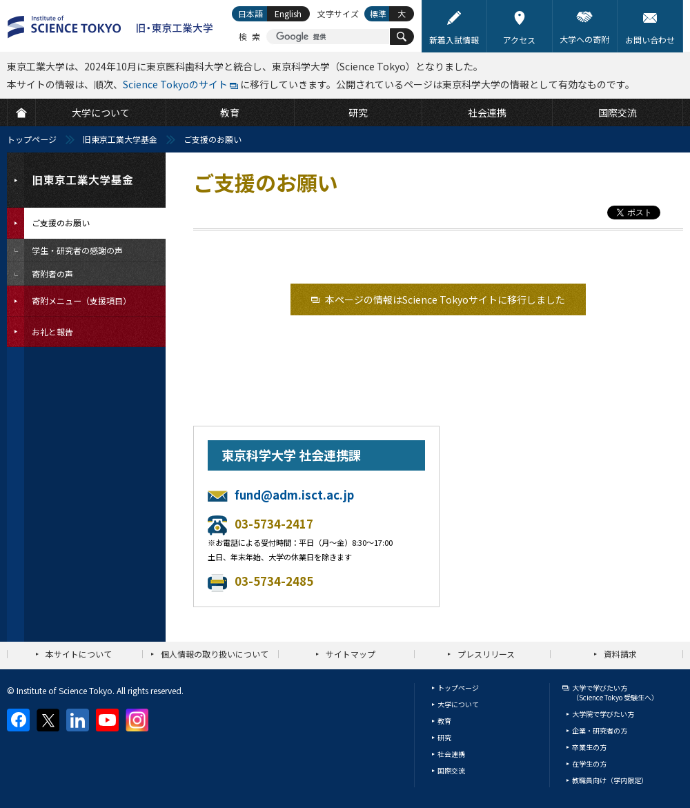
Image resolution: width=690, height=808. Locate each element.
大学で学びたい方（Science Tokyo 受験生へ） (615, 692)
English (288, 13)
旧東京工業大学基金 (120, 139)
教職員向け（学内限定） (610, 780)
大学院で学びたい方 (603, 714)
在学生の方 (589, 763)
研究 (444, 737)
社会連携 (451, 754)
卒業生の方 (589, 747)
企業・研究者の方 (599, 730)
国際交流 (451, 770)
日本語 (250, 13)
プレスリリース (486, 654)
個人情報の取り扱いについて (214, 654)
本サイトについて (79, 654)
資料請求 (620, 654)
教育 (444, 721)
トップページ (32, 139)
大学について (458, 704)
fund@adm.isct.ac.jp (294, 494)
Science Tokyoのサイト (175, 84)
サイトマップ (350, 654)
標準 (378, 13)
